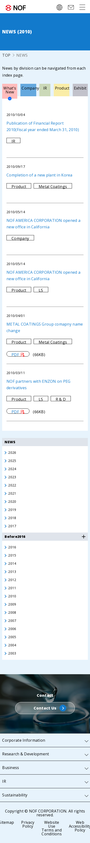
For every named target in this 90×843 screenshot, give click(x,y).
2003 (12, 653)
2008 (12, 612)
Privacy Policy (27, 824)
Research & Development (25, 754)
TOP (6, 55)
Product (19, 186)
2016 (12, 547)
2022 (12, 485)
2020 (12, 501)
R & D (61, 399)
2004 (12, 645)
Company (20, 238)
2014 (12, 563)
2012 (12, 580)
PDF (15, 354)
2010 (12, 596)
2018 (12, 518)
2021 (12, 493)
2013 (12, 571)
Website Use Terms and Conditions (52, 828)
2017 (12, 526)
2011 (12, 588)
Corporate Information (23, 740)
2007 (12, 620)
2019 (12, 509)
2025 (12, 460)
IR (13, 141)
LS (41, 290)
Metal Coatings (53, 186)
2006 (12, 629)
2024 (12, 469)
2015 (12, 555)
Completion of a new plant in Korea (39, 175)
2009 (12, 604)
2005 (12, 637)
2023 (12, 477)
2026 (12, 452)
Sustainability (14, 795)
